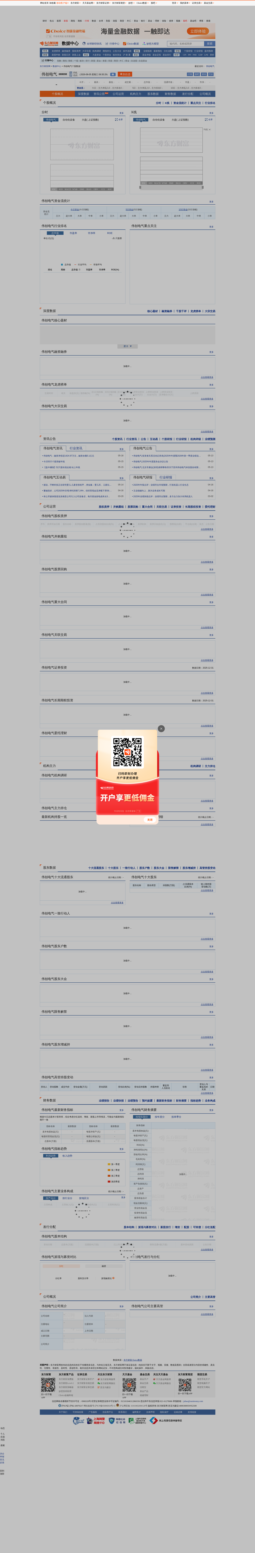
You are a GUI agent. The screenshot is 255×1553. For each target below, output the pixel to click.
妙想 (130, 3)
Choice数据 (142, 3)
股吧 (153, 3)
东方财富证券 (102, 3)
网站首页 (44, 3)
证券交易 (196, 3)
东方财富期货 (118, 3)
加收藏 (52, 3)
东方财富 (75, 3)
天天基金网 (87, 3)
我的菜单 (184, 3)
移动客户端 (62, 3)
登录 (174, 3)
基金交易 (208, 3)
